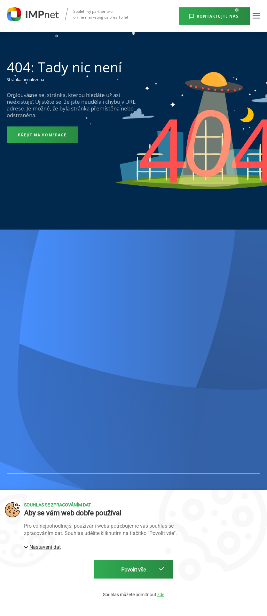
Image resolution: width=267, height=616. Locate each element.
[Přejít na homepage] (42, 134)
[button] (256, 16)
